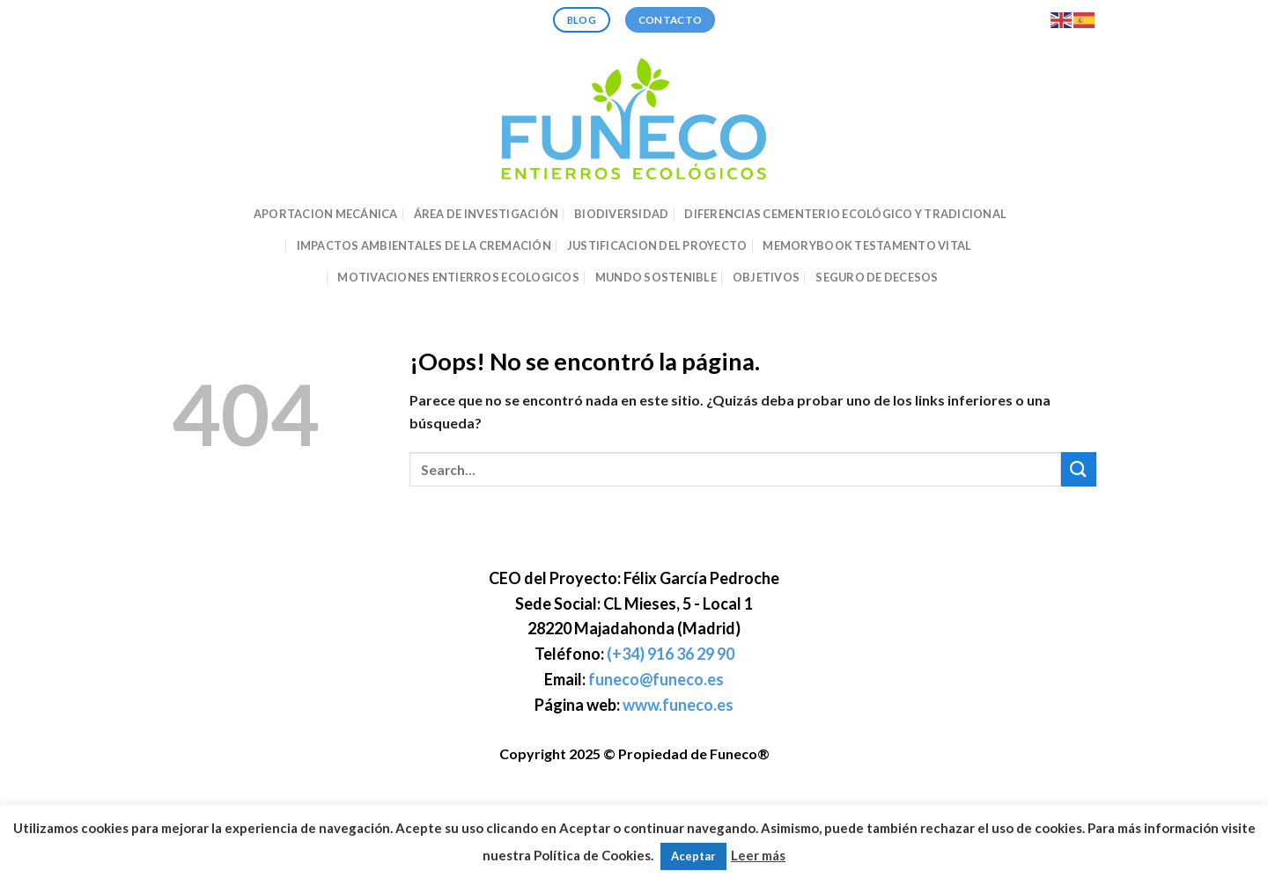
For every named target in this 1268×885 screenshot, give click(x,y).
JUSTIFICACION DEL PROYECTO (657, 245)
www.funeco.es (678, 704)
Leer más (758, 855)
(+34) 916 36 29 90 (670, 653)
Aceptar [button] (693, 856)
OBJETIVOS (766, 277)
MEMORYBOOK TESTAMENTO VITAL (867, 245)
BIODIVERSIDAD (621, 214)
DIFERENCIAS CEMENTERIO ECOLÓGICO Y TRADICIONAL (845, 214)
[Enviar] (1078, 469)
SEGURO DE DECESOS (876, 277)
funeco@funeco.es (656, 679)
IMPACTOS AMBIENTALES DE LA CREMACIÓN (424, 245)
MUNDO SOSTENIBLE (656, 277)
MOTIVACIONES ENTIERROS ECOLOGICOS (458, 277)
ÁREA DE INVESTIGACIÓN (486, 214)
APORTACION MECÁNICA (326, 214)
